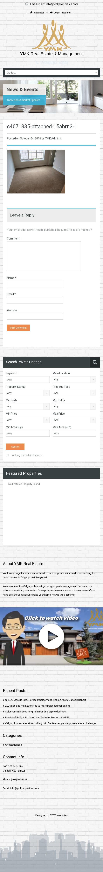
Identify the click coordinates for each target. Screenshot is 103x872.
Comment (13, 238)
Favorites (37, 12)
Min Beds (11, 400)
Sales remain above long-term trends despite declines (35, 711)
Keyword (11, 373)
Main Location (61, 373)
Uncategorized (13, 744)
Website (12, 310)
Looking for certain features (24, 455)
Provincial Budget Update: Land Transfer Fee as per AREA (37, 717)
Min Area (15, 427)
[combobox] (75, 379)
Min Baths (59, 400)
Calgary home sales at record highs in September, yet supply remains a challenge (50, 723)
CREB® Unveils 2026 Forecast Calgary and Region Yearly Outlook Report (45, 699)
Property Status (15, 386)
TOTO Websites (59, 815)
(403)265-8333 (54, 62)
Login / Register (61, 12)
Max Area (62, 427)
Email (11, 294)
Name (11, 277)
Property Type (61, 386)
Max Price (59, 413)
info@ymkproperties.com (62, 4)
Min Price (11, 413)
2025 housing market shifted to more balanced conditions (37, 705)
